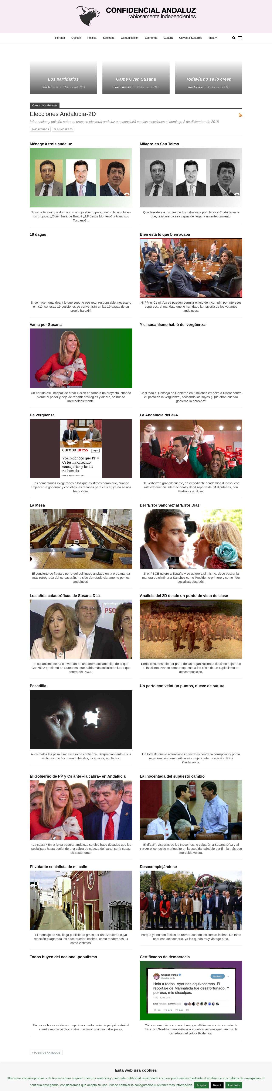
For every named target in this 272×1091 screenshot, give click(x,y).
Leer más (233, 1085)
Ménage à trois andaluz (51, 144)
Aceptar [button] (201, 1085)
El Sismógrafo (63, 129)
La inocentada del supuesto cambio (172, 776)
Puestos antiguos (46, 1052)
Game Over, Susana (136, 79)
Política (91, 37)
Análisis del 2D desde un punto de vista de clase (184, 596)
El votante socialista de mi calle (58, 867)
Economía (151, 37)
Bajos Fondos (40, 129)
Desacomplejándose (158, 867)
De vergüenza (42, 415)
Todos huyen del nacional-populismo (63, 957)
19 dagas (38, 234)
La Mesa (37, 505)
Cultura (168, 37)
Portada (60, 37)
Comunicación (129, 37)
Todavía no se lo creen (209, 79)
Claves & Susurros (190, 37)
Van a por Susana (46, 325)
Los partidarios (63, 79)
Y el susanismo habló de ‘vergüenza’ (173, 325)
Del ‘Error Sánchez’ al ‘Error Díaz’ (170, 505)
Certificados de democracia (165, 957)
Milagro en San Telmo (159, 144)
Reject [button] (217, 1085)
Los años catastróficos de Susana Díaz (65, 596)
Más (211, 37)
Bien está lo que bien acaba (165, 234)
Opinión (76, 37)
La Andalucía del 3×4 (159, 415)
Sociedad (108, 37)
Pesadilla (38, 686)
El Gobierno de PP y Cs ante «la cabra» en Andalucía (78, 776)
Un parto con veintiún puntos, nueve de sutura (182, 686)
